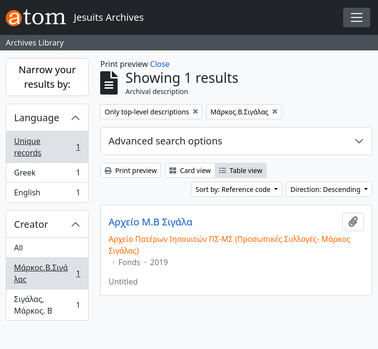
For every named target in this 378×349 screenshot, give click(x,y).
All (18, 247)
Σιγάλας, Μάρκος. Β (47, 305)
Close (160, 64)
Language (37, 117)
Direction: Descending (326, 189)
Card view (190, 170)
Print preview (131, 170)
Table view (240, 170)
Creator (31, 224)
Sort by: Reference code (234, 189)
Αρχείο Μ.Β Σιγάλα (150, 222)
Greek (47, 175)
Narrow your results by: (47, 77)
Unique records (47, 147)
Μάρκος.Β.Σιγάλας (47, 273)
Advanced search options (165, 140)
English (47, 194)
